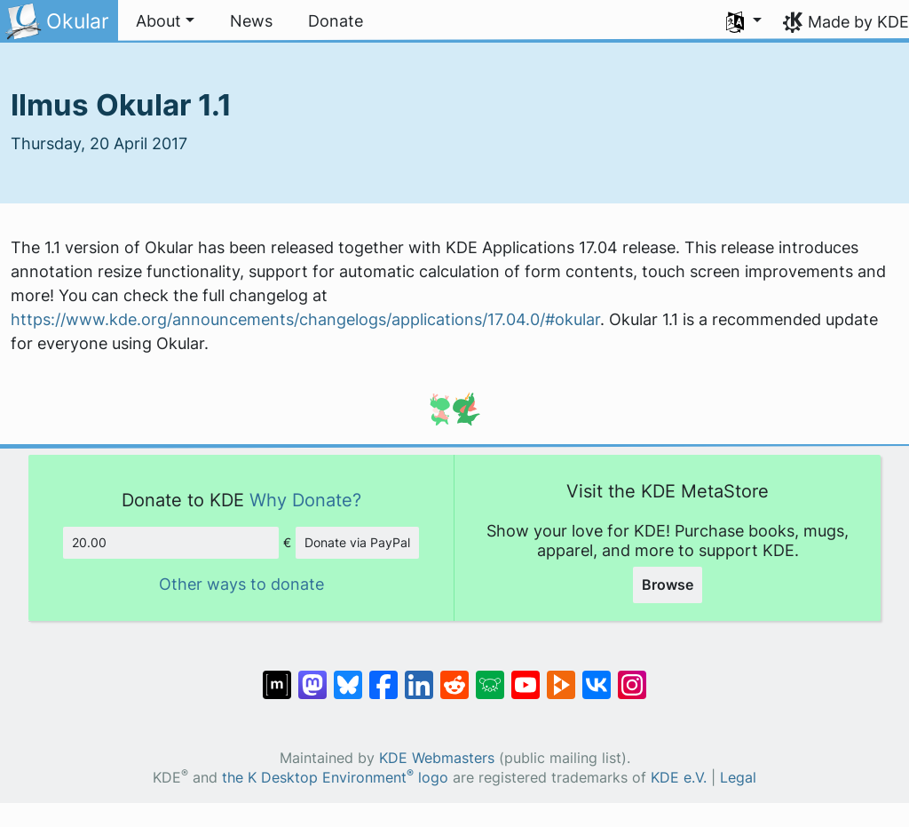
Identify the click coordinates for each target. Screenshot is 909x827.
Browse (667, 584)
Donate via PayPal (357, 542)
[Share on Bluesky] (348, 676)
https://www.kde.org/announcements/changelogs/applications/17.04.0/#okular (305, 319)
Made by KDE (858, 21)
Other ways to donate (241, 584)
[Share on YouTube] (525, 676)
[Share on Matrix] (277, 676)
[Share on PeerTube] (561, 676)
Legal (738, 777)
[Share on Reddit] (454, 676)
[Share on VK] (596, 676)
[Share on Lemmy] (490, 676)
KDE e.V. (679, 777)
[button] (165, 21)
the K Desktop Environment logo (335, 777)
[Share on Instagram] (632, 676)
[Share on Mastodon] (312, 676)
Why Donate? (305, 500)
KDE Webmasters (436, 758)
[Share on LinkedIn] (419, 676)
